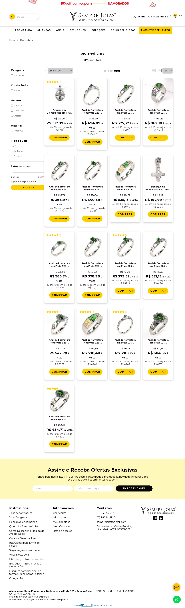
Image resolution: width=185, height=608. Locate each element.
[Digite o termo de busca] (28, 16)
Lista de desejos (62, 530)
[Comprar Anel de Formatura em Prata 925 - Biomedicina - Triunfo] (59, 372)
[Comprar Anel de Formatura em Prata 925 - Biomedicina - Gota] (92, 219)
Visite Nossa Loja (19, 554)
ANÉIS (60, 30)
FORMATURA (23, 30)
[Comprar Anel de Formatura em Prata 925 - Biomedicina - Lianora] (92, 142)
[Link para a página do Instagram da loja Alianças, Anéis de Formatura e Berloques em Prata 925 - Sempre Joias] (155, 518)
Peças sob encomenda (23, 522)
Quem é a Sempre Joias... (24, 526)
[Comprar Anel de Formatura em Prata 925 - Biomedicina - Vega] (125, 214)
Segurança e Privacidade (24, 550)
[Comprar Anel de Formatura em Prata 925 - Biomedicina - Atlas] (92, 372)
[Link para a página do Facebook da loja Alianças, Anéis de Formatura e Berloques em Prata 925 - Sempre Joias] (161, 518)
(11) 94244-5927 (106, 517)
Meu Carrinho (61, 526)
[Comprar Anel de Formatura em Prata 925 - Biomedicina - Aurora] (59, 295)
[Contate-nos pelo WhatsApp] (177, 599)
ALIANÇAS (44, 30)
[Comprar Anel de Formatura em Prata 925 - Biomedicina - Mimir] (158, 138)
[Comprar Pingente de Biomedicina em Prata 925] (59, 138)
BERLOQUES (78, 30)
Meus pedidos (61, 522)
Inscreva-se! (134, 488)
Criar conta (59, 513)
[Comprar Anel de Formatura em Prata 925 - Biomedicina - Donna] (158, 372)
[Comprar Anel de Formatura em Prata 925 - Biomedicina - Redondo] (59, 219)
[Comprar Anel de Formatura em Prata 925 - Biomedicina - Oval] (125, 291)
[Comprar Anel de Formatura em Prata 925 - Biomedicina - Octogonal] (92, 295)
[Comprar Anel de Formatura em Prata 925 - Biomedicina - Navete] (158, 291)
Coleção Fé (16, 578)
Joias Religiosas (18, 517)
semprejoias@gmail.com (111, 522)
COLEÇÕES (98, 30)
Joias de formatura (20, 513)
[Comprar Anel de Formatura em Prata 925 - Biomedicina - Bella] (59, 444)
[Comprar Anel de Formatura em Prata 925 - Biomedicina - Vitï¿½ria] (125, 372)
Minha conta (60, 517)
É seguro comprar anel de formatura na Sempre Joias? (26, 572)
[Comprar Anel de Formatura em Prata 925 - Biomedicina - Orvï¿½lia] (125, 138)
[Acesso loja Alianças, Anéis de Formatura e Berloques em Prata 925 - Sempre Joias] (150, 16)
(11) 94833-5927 (106, 513)
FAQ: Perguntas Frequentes (26, 559)
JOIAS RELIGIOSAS (123, 30)
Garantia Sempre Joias (22, 538)
